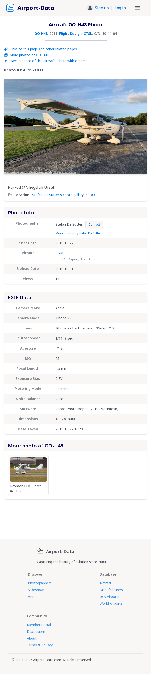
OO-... (93, 194)
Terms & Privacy (40, 645)
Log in (120, 7)
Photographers (40, 583)
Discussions (36, 631)
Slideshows (36, 590)
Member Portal (39, 624)
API (30, 596)
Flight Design (70, 33)
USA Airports (109, 596)
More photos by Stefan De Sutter (78, 233)
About (32, 638)
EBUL (60, 253)
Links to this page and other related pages (40, 49)
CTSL (88, 33)
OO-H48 (41, 33)
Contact (94, 224)
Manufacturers (111, 590)
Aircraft (105, 583)
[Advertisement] (75, 517)
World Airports (111, 603)
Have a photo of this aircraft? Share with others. (45, 60)
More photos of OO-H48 (26, 55)
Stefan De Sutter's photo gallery (58, 194)
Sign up (102, 7)
